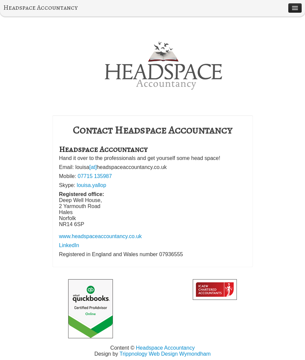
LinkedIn (69, 245)
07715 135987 (95, 176)
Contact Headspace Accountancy (152, 130)
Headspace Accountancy (40, 7)
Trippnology (133, 354)
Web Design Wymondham (179, 354)
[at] (93, 167)
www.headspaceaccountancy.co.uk (100, 236)
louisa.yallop (91, 185)
